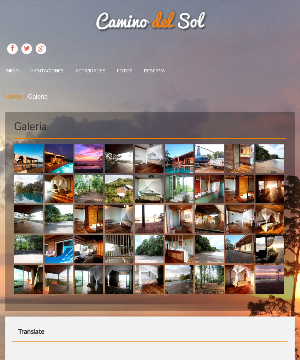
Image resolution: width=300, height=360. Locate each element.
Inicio (12, 71)
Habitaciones (47, 71)
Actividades (90, 71)
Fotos (125, 71)
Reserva (154, 71)
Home (13, 97)
